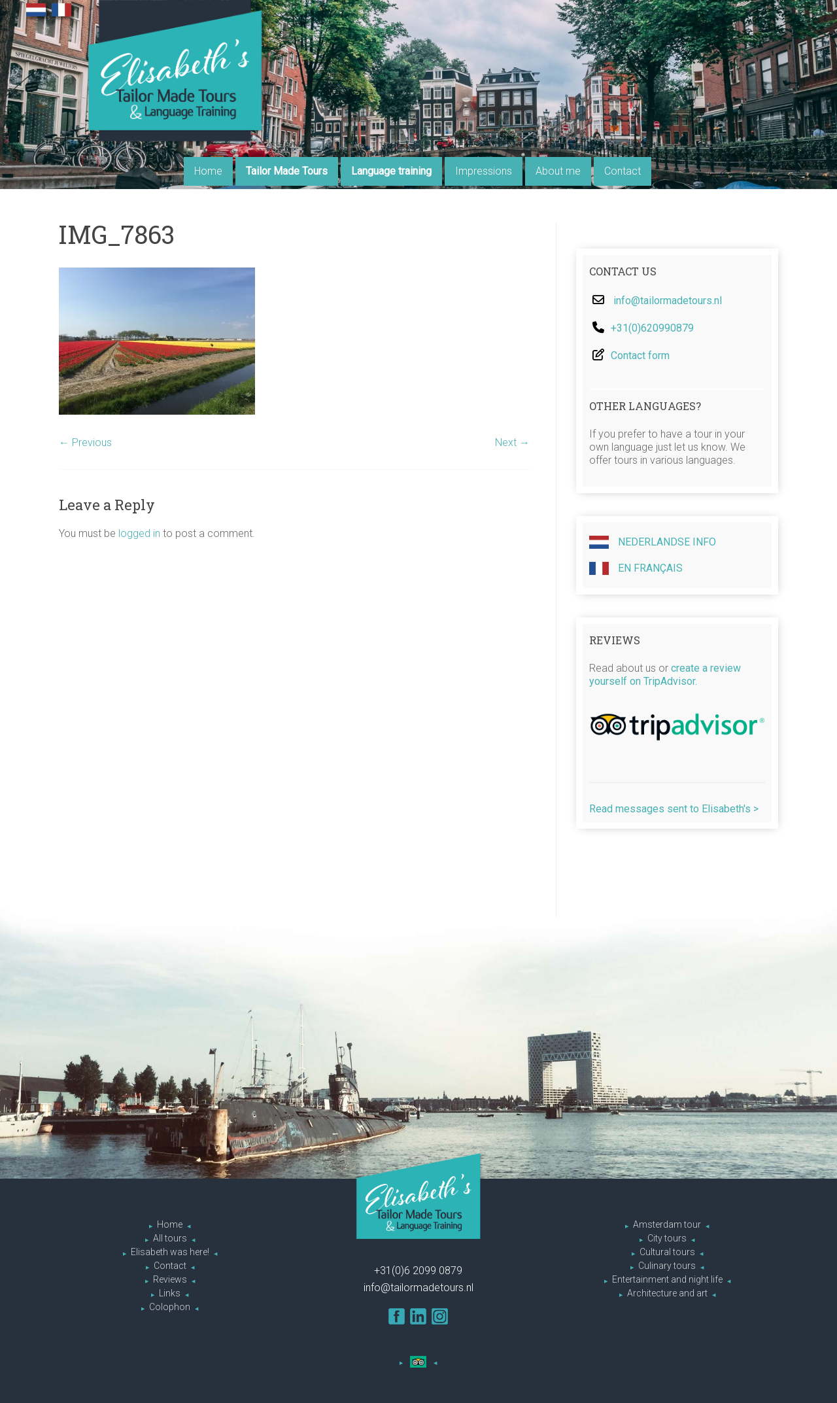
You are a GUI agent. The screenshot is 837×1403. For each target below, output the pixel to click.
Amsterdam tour (667, 1224)
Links (169, 1293)
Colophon (169, 1307)
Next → (512, 442)
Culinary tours (667, 1265)
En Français (636, 568)
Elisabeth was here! (170, 1252)
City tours (667, 1238)
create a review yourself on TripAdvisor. (665, 674)
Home (208, 171)
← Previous (85, 442)
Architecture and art (667, 1293)
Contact (622, 171)
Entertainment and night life (667, 1279)
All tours (170, 1238)
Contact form (640, 355)
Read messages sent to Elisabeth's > (674, 809)
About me (558, 171)
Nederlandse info (652, 542)
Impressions (483, 171)
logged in (139, 533)
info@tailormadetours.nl (667, 300)
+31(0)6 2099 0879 (418, 1270)
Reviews (170, 1279)
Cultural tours (667, 1252)
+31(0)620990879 (652, 328)
